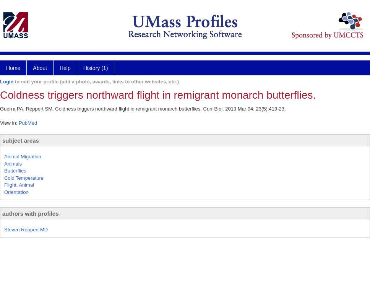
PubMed (28, 123)
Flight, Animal (19, 185)
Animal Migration (22, 156)
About (40, 68)
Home (13, 68)
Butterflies (15, 171)
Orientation (16, 192)
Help (65, 68)
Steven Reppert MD (26, 230)
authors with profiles (30, 213)
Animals (13, 164)
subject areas (20, 140)
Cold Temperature (24, 178)
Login (6, 82)
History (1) (95, 68)
